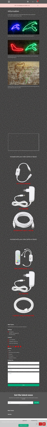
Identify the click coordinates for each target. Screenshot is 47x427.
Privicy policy (10, 356)
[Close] (37, 5)
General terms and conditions (13, 352)
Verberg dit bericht (23, 425)
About (9, 350)
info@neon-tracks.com (13, 341)
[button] (28, 1)
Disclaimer (10, 354)
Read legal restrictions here (23, 404)
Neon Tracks (11, 410)
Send (23, 385)
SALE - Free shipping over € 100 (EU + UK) (22, 5)
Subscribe (36, 402)
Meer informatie (41, 421)
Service (9, 414)
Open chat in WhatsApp (13, 343)
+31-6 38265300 (12, 339)
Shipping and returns (12, 357)
